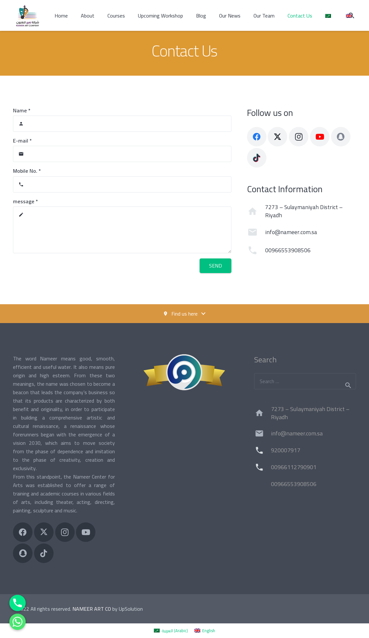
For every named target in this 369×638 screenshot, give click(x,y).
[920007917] (262, 450)
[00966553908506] (256, 250)
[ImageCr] (185, 372)
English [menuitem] (208, 630)
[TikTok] (256, 158)
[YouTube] (319, 136)
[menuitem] (171, 630)
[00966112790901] (262, 467)
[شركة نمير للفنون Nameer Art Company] (27, 15)
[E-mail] (122, 154)
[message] (122, 229)
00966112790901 (293, 467)
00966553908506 (288, 250)
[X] (277, 136)
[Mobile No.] (122, 184)
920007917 (285, 450)
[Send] (215, 265)
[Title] (341, 136)
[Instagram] (298, 136)
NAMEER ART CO (91, 609)
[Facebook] (256, 136)
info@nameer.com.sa (291, 232)
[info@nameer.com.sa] (256, 232)
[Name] (122, 124)
